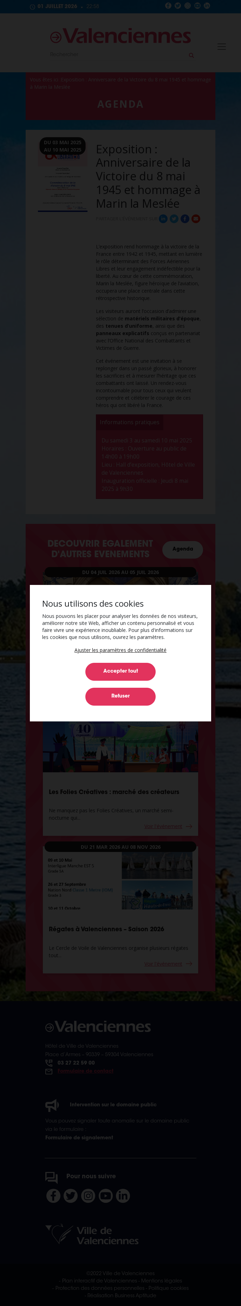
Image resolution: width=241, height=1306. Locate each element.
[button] (120, 650)
